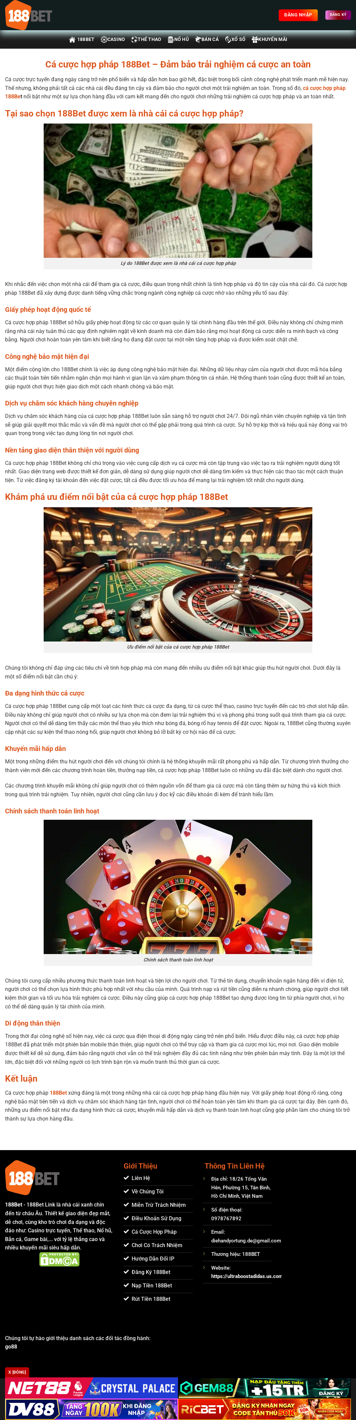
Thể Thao (146, 39)
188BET (82, 39)
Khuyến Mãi (269, 39)
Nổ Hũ (178, 39)
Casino (113, 39)
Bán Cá (207, 39)
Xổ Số (235, 39)
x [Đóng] (17, 1372)
